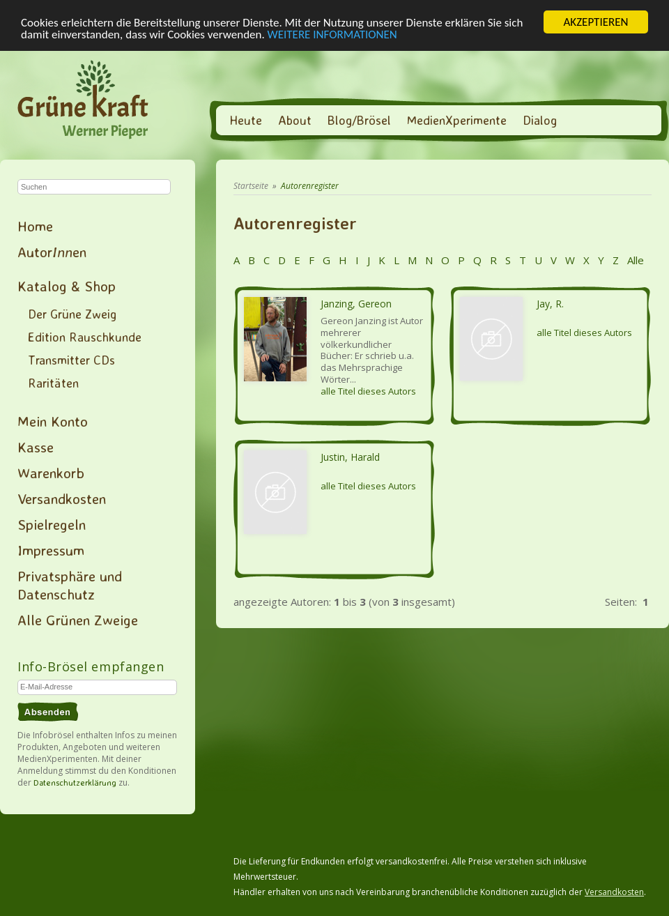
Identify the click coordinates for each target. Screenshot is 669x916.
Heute (245, 120)
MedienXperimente (457, 120)
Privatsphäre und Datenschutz (69, 585)
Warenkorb (50, 473)
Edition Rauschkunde (84, 336)
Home (35, 226)
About (295, 120)
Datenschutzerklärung (74, 782)
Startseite (250, 186)
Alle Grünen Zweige (77, 620)
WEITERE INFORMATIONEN (332, 33)
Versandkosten (61, 498)
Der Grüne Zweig (72, 313)
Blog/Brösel (359, 120)
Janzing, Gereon (356, 303)
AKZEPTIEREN (595, 22)
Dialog (540, 120)
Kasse (35, 447)
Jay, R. (550, 303)
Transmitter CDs (71, 359)
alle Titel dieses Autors (368, 391)
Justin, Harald (350, 457)
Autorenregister (310, 186)
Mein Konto (52, 421)
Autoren (51, 252)
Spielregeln (51, 524)
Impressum (50, 550)
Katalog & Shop (66, 286)
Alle (634, 260)
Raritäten (53, 382)
